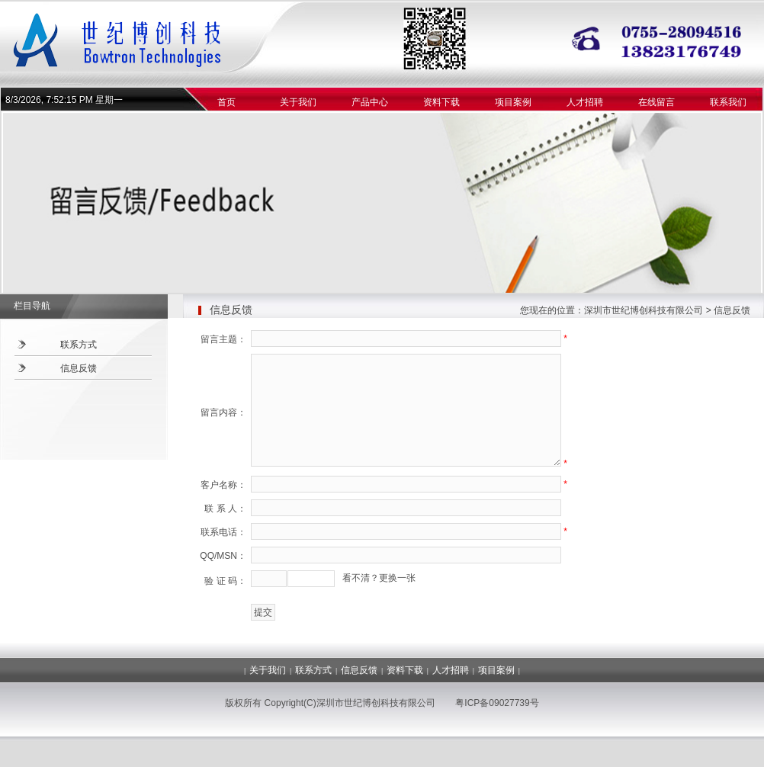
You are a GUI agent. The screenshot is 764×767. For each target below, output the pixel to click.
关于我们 (298, 102)
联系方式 (78, 344)
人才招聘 (585, 102)
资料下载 (441, 102)
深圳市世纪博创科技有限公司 (643, 310)
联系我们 (728, 102)
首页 (226, 102)
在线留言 (656, 102)
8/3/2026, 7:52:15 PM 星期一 (64, 100)
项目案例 (513, 102)
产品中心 (370, 102)
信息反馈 (78, 368)
